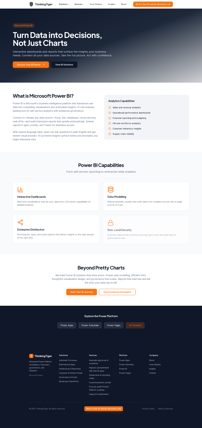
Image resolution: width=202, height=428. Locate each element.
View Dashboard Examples (117, 292)
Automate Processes (68, 360)
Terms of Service (165, 409)
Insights (111, 4)
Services (79, 4)
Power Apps (67, 325)
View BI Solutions (64, 64)
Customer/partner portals (100, 382)
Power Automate (90, 325)
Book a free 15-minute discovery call (153, 4)
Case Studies (96, 4)
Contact (152, 373)
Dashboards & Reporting (70, 369)
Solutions (64, 4)
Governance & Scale (68, 377)
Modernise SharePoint (69, 381)
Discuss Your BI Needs (31, 64)
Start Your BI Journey (82, 292)
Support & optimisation (99, 394)
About (123, 4)
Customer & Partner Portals (71, 373)
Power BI (123, 369)
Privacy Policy (148, 409)
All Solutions (135, 325)
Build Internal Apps (67, 364)
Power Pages (113, 325)
